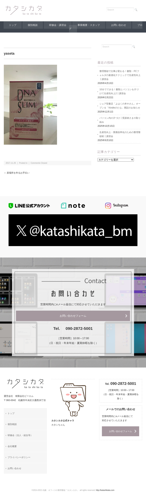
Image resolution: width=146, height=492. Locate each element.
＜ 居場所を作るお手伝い (16, 172)
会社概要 (12, 446)
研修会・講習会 (57, 25)
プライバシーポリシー (19, 457)
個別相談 (32, 25)
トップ (11, 25)
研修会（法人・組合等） (20, 435)
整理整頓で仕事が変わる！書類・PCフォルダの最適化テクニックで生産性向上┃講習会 (119, 75)
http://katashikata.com (105, 490)
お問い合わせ (120, 25)
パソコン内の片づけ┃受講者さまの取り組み (119, 120)
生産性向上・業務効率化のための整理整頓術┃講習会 (119, 134)
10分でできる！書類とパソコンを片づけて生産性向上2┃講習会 (118, 91)
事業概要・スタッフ (89, 25)
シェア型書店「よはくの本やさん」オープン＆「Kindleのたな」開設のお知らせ (119, 105)
